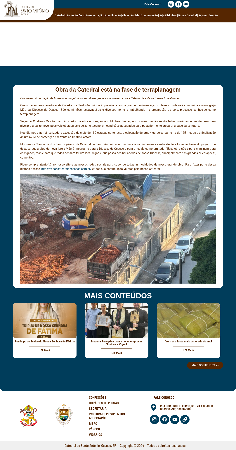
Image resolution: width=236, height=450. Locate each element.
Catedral (60, 15)
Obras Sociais (130, 15)
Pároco (94, 429)
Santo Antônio (75, 15)
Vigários (95, 434)
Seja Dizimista (167, 15)
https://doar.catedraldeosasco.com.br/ (66, 169)
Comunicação (149, 15)
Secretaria (98, 408)
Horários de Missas (104, 403)
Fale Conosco (152, 4)
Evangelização (94, 15)
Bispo (93, 423)
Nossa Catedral (187, 15)
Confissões (97, 397)
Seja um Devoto (208, 15)
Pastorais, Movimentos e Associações (108, 416)
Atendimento (113, 15)
